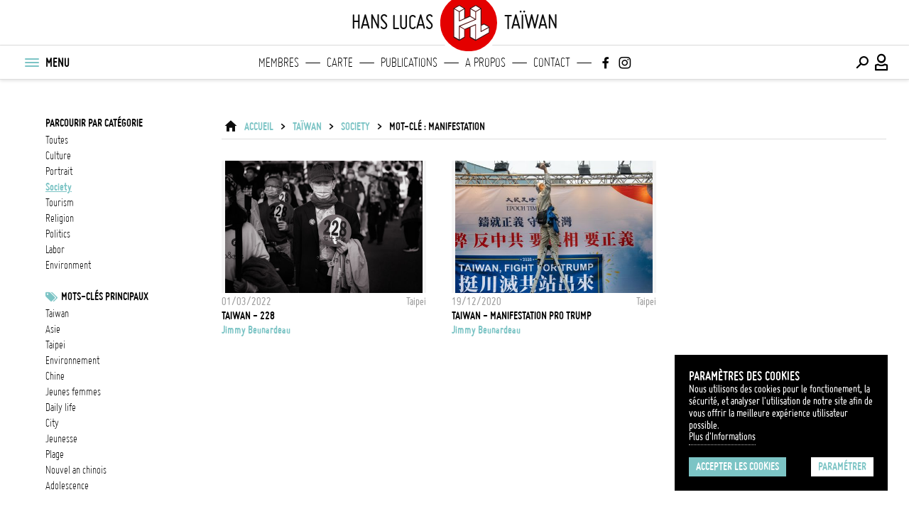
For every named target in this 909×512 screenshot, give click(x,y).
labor (55, 249)
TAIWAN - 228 (248, 315)
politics (57, 234)
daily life (60, 407)
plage (54, 454)
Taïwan (307, 126)
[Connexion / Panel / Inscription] (882, 63)
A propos (485, 62)
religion (59, 218)
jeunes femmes (73, 391)
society (58, 187)
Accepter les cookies (737, 466)
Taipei (55, 344)
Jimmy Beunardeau (256, 330)
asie (52, 329)
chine (55, 376)
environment (68, 265)
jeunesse (61, 438)
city (52, 423)
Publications (409, 62)
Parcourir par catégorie (94, 123)
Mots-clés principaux (104, 296)
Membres (278, 62)
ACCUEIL (258, 126)
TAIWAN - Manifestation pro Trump (522, 315)
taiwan (57, 313)
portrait (58, 171)
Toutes (56, 140)
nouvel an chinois (76, 470)
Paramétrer (842, 466)
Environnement (72, 360)
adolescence (67, 485)
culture (58, 155)
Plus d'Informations (722, 436)
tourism (59, 202)
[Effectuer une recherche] (862, 63)
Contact (551, 62)
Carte (340, 62)
